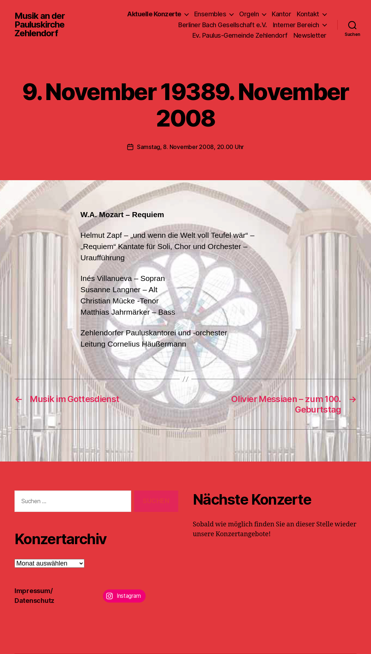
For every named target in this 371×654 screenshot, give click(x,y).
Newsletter (309, 35)
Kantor (281, 14)
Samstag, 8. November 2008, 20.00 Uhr (190, 146)
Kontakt (308, 14)
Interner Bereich (296, 25)
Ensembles (210, 14)
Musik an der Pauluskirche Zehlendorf (39, 25)
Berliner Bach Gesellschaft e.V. (222, 25)
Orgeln (249, 14)
